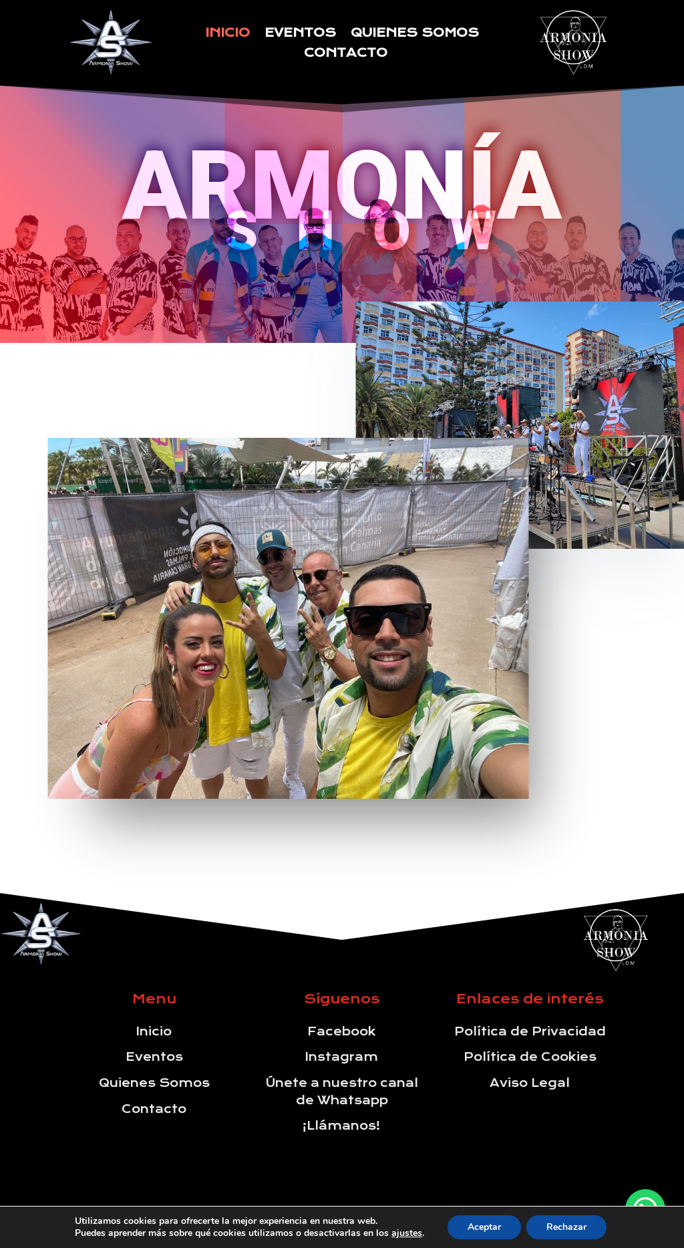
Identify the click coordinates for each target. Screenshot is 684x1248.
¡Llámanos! (342, 1125)
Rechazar (566, 1227)
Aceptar (484, 1227)
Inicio (227, 33)
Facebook (341, 1031)
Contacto (345, 53)
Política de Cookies (530, 1057)
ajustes (406, 1233)
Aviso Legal (530, 1083)
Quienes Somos (415, 33)
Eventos (300, 33)
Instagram (341, 1057)
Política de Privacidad (530, 1031)
